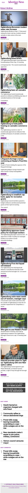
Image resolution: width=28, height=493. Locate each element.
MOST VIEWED (4, 401)
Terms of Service (15, 486)
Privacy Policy (22, 486)
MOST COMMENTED (5, 447)
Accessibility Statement (14, 487)
